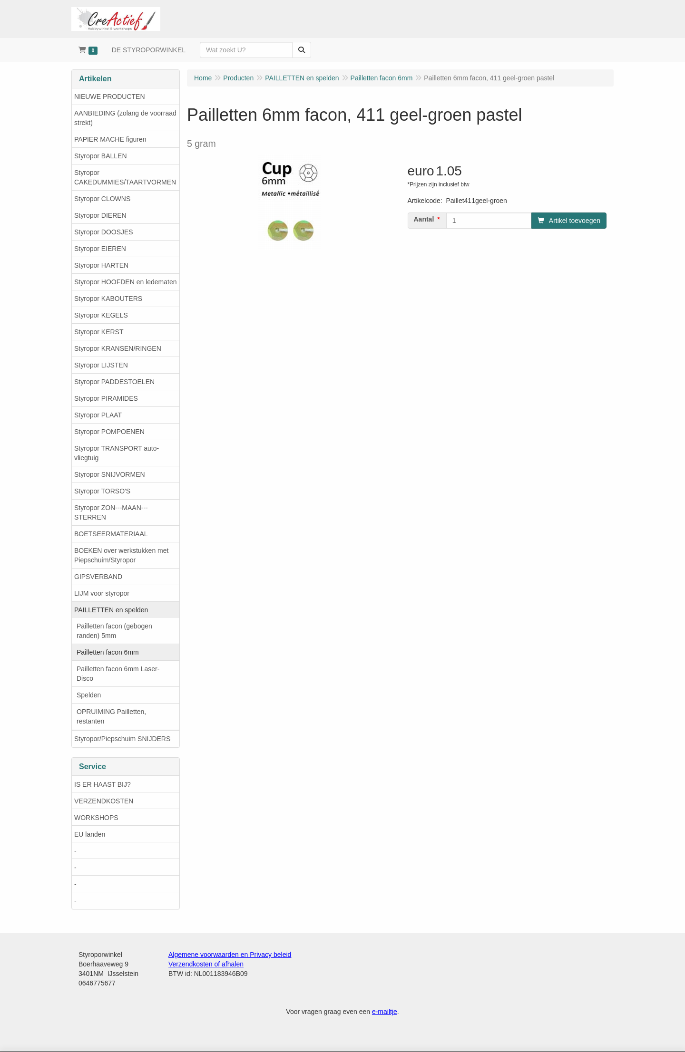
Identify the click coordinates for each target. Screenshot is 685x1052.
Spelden (89, 695)
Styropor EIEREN (100, 248)
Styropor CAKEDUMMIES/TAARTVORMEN (125, 177)
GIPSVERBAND (98, 576)
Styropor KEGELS (101, 315)
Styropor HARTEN (101, 265)
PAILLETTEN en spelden (111, 610)
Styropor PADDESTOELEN (114, 382)
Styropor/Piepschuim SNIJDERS (122, 739)
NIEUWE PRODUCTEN (109, 96)
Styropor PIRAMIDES (106, 398)
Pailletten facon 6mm (108, 652)
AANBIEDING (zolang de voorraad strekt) (125, 117)
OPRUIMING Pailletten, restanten (111, 716)
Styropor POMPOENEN (109, 431)
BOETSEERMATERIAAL (111, 534)
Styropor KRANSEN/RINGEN (117, 348)
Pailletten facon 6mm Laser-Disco (118, 673)
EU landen (89, 834)
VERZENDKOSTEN (103, 801)
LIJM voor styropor (101, 593)
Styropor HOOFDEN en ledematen (125, 282)
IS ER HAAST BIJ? (102, 784)
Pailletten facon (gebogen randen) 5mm (114, 630)
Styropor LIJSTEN (101, 365)
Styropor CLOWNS (102, 199)
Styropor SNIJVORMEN (109, 474)
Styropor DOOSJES (103, 232)
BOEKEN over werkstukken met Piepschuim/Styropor (121, 555)
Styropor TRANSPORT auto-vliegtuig (116, 453)
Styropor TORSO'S (102, 491)
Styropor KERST (98, 332)
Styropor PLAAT (98, 415)
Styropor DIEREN (100, 215)
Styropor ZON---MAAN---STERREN (111, 512)
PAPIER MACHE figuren (110, 139)
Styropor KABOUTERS (108, 298)
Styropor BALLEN (100, 156)
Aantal (424, 219)
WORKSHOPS (96, 817)
